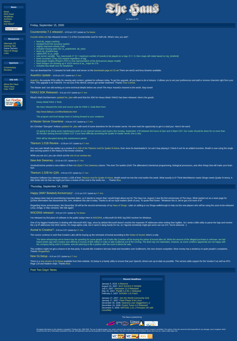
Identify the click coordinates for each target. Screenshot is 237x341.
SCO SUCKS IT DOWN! (129, 286)
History (7, 21)
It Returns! (123, 283)
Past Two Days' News (43, 269)
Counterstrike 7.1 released (46, 31)
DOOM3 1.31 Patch (128, 293)
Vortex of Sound (137, 235)
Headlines (8, 16)
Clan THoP (9, 89)
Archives (8, 19)
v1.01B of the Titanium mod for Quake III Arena (97, 148)
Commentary (10, 67)
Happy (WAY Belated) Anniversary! (51, 193)
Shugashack (44, 251)
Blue (119, 180)
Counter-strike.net (38, 37)
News (6, 11)
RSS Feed (9, 14)
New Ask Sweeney (41, 160)
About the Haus (11, 84)
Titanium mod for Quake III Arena (97, 178)
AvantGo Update (40, 75)
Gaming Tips (10, 46)
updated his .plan (65, 97)
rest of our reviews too (80, 155)
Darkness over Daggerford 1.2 (136, 303)
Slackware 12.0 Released (126, 288)
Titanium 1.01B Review (44, 143)
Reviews (8, 70)
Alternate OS (10, 43)
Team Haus (9, 86)
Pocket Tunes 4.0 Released (135, 305)
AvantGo (34, 80)
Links (6, 53)
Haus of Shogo (11, 51)
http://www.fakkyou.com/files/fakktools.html (56, 112)
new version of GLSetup (51, 261)
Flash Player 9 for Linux (130, 300)
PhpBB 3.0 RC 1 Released (128, 291)
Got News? (9, 24)
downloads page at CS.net (106, 70)
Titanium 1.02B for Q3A (44, 172)
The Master (90, 32)
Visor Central (129, 82)
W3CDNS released (41, 212)
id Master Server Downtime (46, 121)
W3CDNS (97, 217)
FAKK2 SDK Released (44, 92)
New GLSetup (38, 256)
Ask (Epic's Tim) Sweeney (85, 165)
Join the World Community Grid (134, 298)
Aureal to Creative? (42, 229)
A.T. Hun (77, 75)
